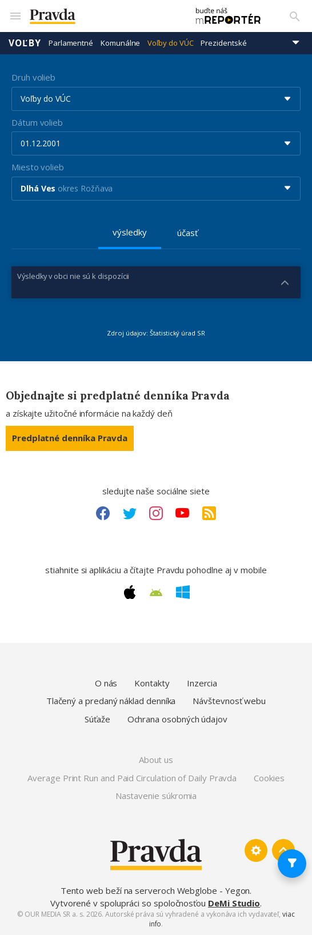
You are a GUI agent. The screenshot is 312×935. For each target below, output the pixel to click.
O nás (106, 683)
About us (156, 759)
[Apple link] (130, 592)
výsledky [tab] (129, 232)
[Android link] (156, 593)
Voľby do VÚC (170, 43)
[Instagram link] (156, 513)
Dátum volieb (37, 122)
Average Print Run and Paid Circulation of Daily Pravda (132, 778)
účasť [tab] (187, 232)
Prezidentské (223, 43)
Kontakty (151, 683)
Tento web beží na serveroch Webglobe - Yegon (155, 890)
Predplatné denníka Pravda (69, 437)
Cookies (269, 778)
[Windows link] (183, 592)
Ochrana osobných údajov (177, 719)
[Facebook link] (103, 513)
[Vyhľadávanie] (295, 16)
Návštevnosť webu (229, 700)
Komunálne (120, 43)
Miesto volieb (37, 167)
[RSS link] (209, 513)
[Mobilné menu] (15, 16)
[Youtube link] (182, 513)
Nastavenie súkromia (156, 795)
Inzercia (202, 683)
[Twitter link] (130, 513)
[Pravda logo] (103, 16)
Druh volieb (33, 77)
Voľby (25, 43)
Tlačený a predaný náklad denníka (111, 700)
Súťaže (97, 719)
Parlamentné (71, 43)
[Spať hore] (283, 850)
